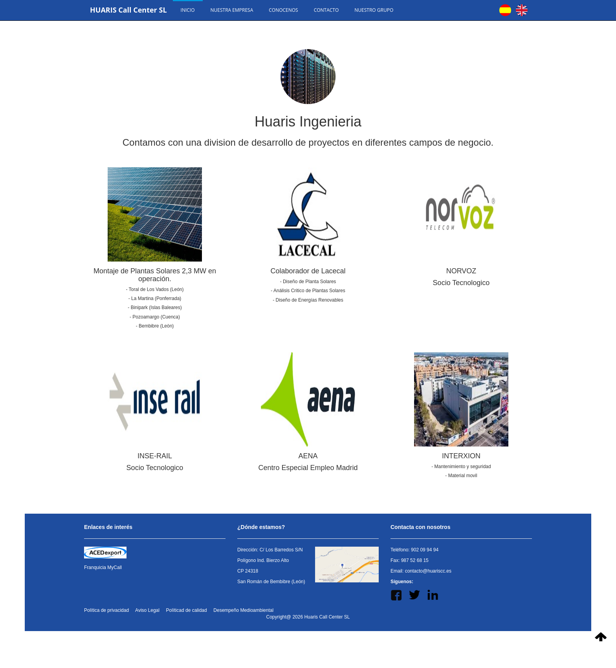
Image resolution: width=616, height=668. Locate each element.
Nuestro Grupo (373, 10)
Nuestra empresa (232, 10)
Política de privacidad (106, 610)
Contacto (326, 10)
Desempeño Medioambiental (243, 610)
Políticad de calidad (186, 610)
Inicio (188, 10)
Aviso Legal (147, 610)
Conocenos (283, 10)
